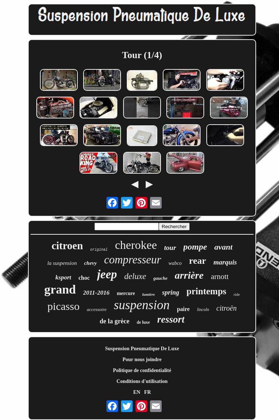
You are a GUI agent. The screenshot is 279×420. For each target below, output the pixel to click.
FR (147, 392)
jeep (107, 274)
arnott (220, 276)
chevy (90, 263)
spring (170, 292)
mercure (126, 293)
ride (237, 294)
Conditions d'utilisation (142, 381)
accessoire (96, 309)
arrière (189, 275)
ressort (171, 319)
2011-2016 (96, 292)
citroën (227, 308)
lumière (148, 294)
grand (60, 289)
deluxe (135, 276)
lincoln (203, 309)
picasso (64, 306)
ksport (63, 277)
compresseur (132, 259)
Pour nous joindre (142, 359)
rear (197, 260)
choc (84, 278)
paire (183, 309)
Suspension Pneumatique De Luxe (142, 348)
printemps (206, 291)
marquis (224, 262)
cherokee (136, 244)
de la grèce (114, 321)
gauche (160, 278)
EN (136, 392)
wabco (175, 263)
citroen (67, 245)
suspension (142, 305)
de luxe (143, 322)
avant (223, 246)
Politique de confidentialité (142, 370)
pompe (195, 246)
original (99, 250)
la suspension (62, 263)
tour (170, 247)
